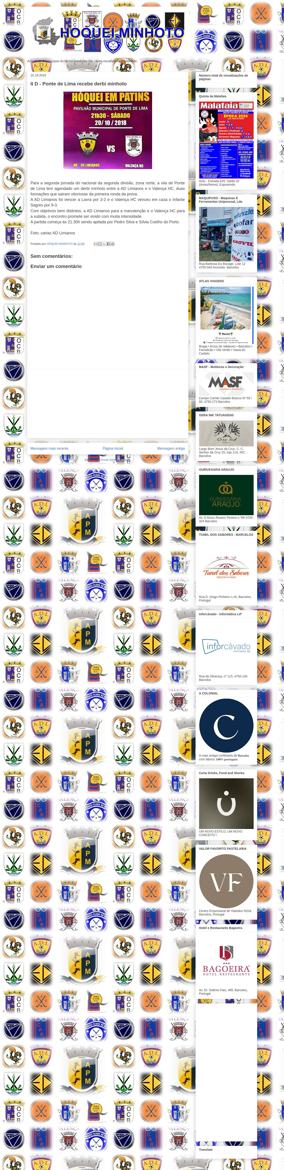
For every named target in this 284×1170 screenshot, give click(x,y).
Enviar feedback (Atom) (116, 459)
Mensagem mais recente (50, 448)
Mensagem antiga (171, 448)
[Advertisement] (108, 404)
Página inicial (113, 448)
